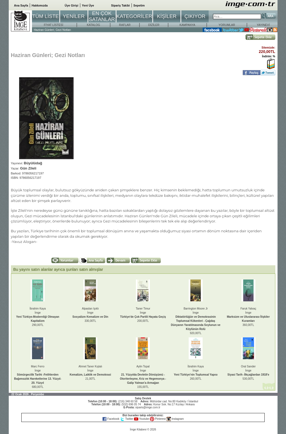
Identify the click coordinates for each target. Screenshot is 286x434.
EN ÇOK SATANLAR (102, 16)
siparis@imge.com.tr (147, 407)
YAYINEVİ (263, 24)
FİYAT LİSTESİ (53, 24)
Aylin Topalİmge (143, 374)
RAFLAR (124, 24)
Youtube (142, 418)
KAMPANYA (187, 24)
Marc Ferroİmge (37, 374)
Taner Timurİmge (143, 312)
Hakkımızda (40, 5)
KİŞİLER (167, 16)
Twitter (127, 418)
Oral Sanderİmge (248, 370)
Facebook (111, 418)
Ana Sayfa (21, 5)
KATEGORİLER (134, 16)
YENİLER (74, 16)
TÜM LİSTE (45, 16)
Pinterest (158, 418)
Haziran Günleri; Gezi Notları (52, 29)
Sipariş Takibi (120, 5)
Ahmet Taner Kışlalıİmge (90, 370)
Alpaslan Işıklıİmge (90, 312)
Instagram (175, 418)
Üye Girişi (71, 5)
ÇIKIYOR (194, 16)
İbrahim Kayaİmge (196, 370)
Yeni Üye (88, 5)
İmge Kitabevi (138, 429)
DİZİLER (153, 24)
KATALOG (93, 24)
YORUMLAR (226, 24)
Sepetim (139, 5)
